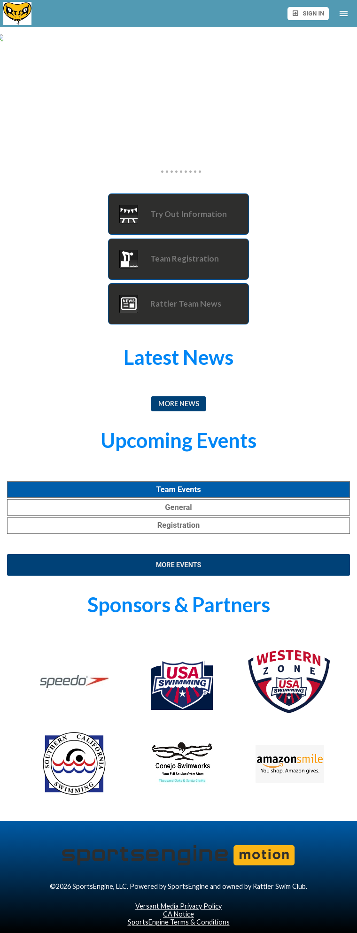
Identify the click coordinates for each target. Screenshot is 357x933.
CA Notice (178, 914)
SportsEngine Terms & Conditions (179, 922)
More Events (179, 565)
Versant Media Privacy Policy (178, 906)
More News (178, 404)
